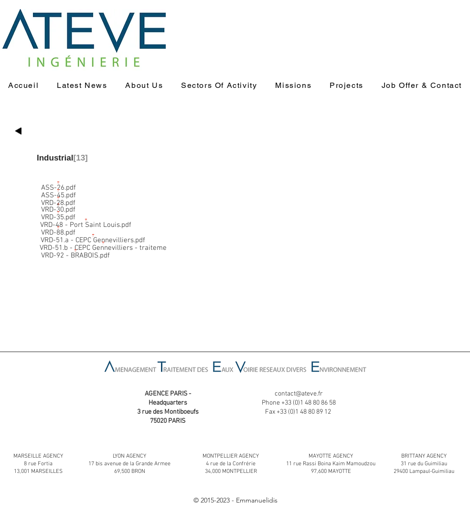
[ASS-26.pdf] (58, 184)
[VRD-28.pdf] (58, 199)
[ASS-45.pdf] (58, 191)
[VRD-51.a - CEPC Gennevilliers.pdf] (93, 236)
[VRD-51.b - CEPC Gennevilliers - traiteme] (103, 244)
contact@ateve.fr (299, 394)
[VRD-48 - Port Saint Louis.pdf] (85, 221)
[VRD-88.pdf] (58, 229)
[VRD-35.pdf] (58, 213)
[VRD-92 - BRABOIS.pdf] (75, 252)
